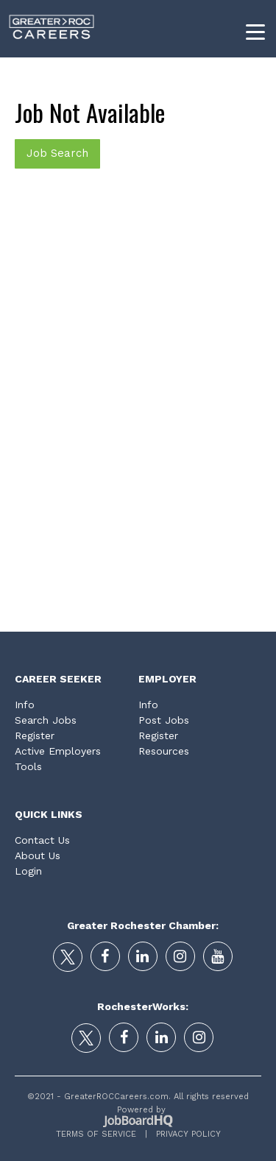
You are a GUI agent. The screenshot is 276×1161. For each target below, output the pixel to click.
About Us (37, 855)
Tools (28, 766)
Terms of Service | (101, 1134)
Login (28, 871)
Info (25, 704)
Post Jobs (163, 720)
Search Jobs (46, 720)
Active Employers (58, 751)
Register (34, 735)
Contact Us (42, 840)
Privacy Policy (184, 1134)
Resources (163, 751)
